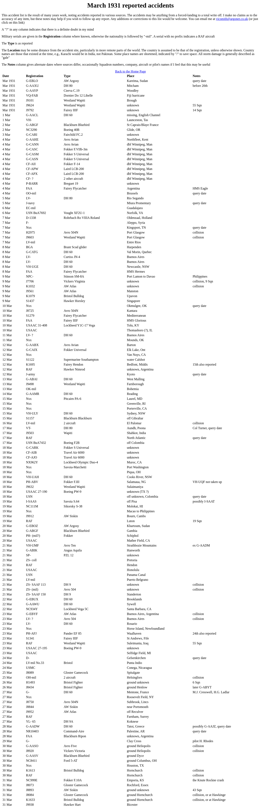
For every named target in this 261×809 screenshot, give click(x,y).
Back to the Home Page (130, 71)
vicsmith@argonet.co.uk (232, 19)
